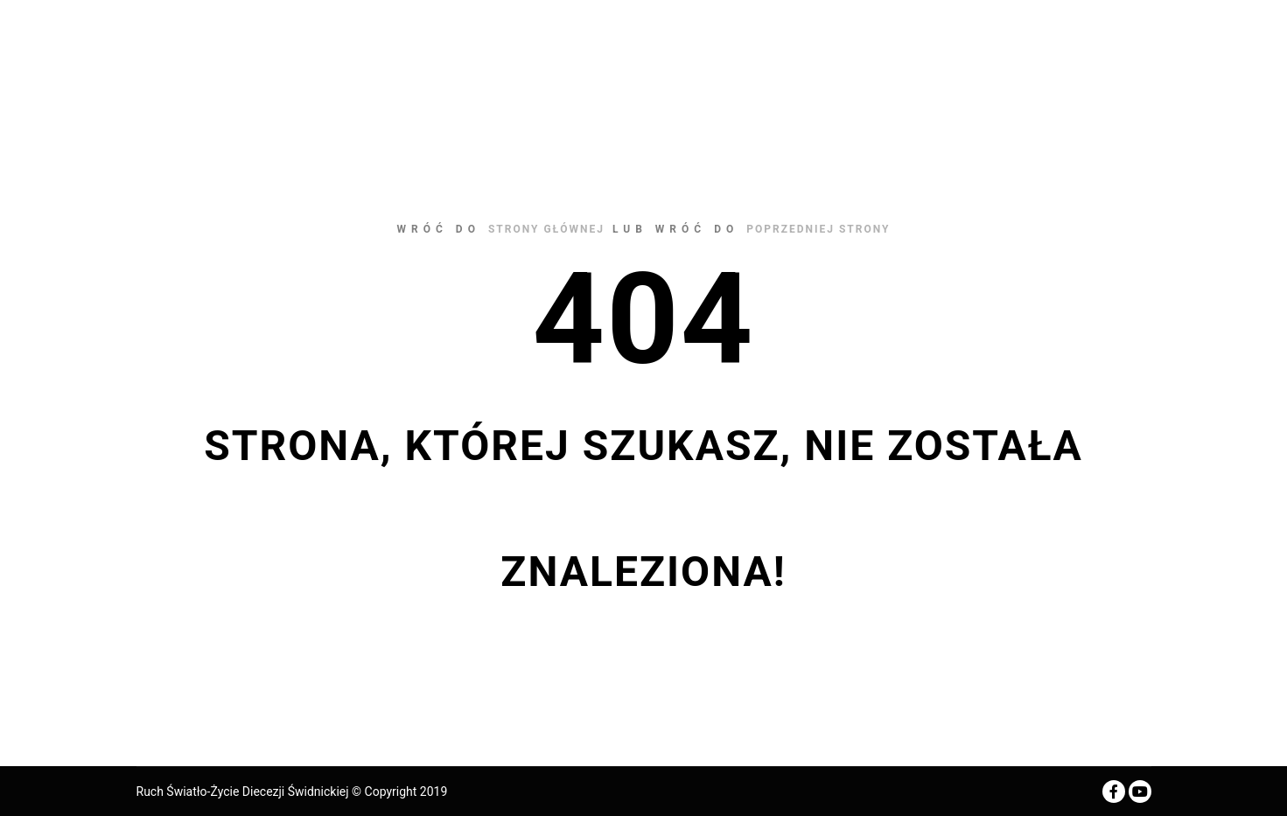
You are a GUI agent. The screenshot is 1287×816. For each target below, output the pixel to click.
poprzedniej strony (818, 229)
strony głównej (546, 229)
